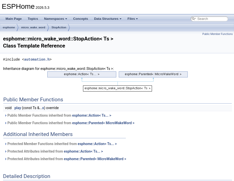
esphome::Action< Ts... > (91, 115)
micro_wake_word (33, 27)
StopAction (59, 27)
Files (133, 19)
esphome (9, 27)
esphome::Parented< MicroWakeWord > (103, 123)
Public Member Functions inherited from (57, 115)
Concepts (80, 19)
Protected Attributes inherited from (53, 151)
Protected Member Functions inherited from (60, 144)
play (17, 108)
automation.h (37, 59)
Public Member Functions (217, 34)
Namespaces (55, 19)
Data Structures (108, 19)
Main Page (14, 19)
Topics (33, 19)
